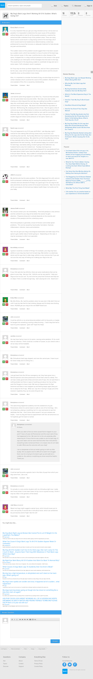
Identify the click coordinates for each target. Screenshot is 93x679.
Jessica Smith (14, 208)
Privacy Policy (38, 663)
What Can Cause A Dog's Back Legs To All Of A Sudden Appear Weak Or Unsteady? (29, 542)
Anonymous (14, 269)
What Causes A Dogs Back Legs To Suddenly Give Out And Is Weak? (28, 567)
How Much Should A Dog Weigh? (75, 105)
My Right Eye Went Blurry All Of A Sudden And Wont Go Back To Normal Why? (31, 560)
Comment (22, 85)
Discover (76, 6)
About (20, 661)
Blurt (28, 85)
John (11, 317)
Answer (55, 641)
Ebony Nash (14, 27)
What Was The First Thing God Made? (77, 188)
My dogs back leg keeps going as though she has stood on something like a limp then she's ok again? (30, 591)
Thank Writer (14, 85)
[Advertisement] (32, 160)
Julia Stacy (13, 505)
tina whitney (14, 247)
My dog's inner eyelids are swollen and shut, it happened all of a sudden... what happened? (31, 583)
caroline (12, 336)
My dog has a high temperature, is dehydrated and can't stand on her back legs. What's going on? (29, 574)
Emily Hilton (14, 298)
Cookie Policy (38, 666)
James (12, 93)
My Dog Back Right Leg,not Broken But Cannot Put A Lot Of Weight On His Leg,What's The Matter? (30, 534)
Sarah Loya (13, 128)
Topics (64, 6)
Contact (21, 663)
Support (21, 666)
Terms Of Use (38, 661)
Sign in (88, 6)
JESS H (12, 175)
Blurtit (2, 5)
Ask (54, 6)
